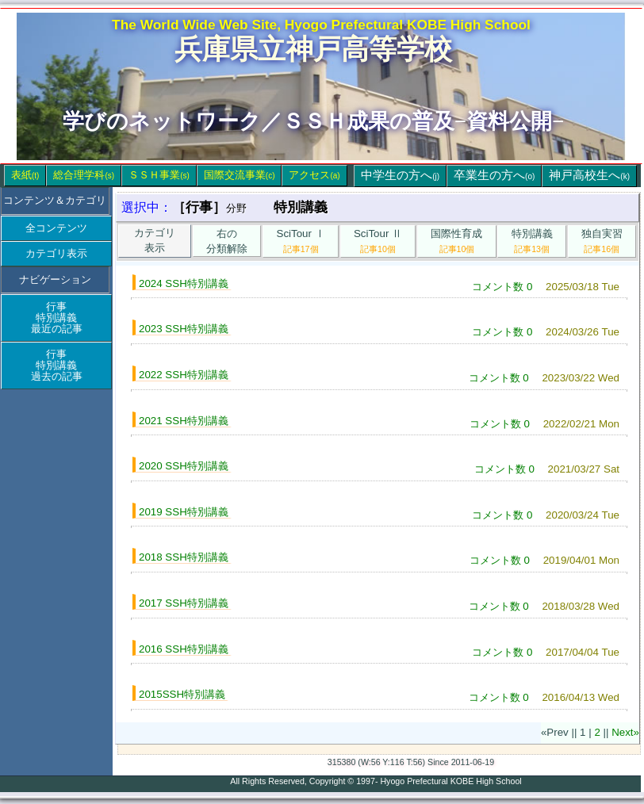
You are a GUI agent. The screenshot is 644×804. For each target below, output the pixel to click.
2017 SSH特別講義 (183, 603)
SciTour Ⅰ (301, 241)
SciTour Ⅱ (378, 241)
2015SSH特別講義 (182, 694)
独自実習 (602, 241)
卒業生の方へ (494, 175)
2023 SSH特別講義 (183, 329)
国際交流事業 (239, 175)
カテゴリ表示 (56, 253)
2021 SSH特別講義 (183, 421)
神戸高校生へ (589, 175)
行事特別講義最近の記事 (56, 318)
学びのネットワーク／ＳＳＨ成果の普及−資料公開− (313, 121)
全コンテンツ (56, 228)
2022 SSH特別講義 (183, 375)
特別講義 (532, 241)
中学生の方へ (400, 175)
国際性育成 (456, 241)
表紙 (25, 175)
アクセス (314, 175)
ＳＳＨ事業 (159, 175)
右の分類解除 (226, 241)
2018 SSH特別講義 (183, 557)
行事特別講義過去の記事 (56, 365)
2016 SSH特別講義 (183, 649)
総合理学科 (83, 175)
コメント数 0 (502, 287)
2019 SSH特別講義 (183, 512)
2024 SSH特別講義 (183, 283)
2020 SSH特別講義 (183, 466)
